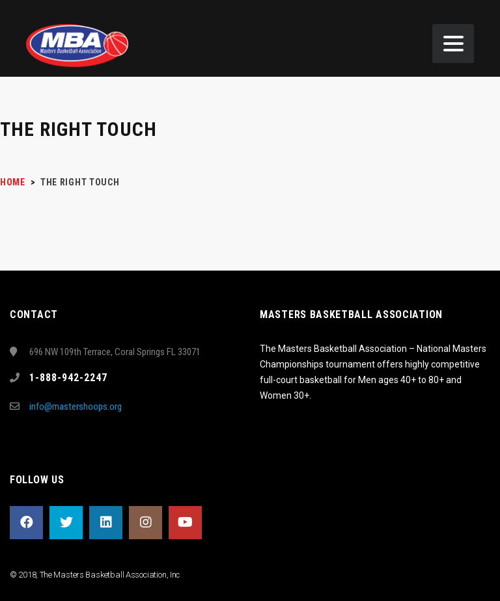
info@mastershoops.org (75, 406)
